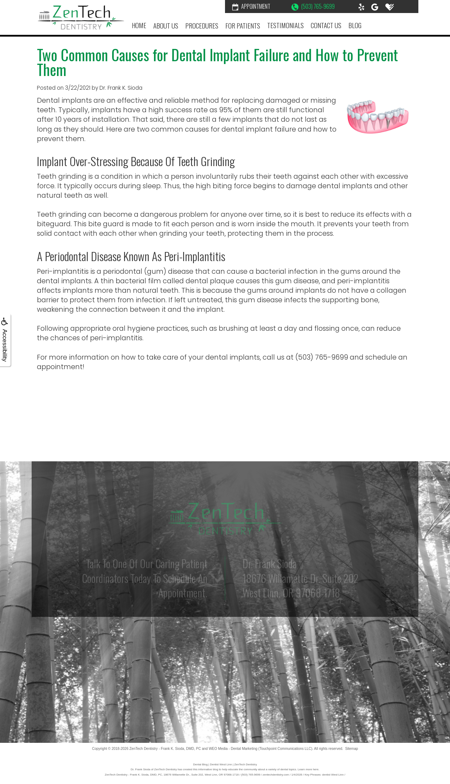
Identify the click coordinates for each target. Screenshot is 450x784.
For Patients (242, 25)
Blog (354, 25)
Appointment (251, 6)
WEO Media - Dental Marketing (233, 749)
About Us (165, 25)
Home (139, 25)
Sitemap (351, 749)
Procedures (201, 25)
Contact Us (326, 25)
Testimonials (285, 25)
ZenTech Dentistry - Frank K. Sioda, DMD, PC (165, 749)
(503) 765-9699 (313, 6)
